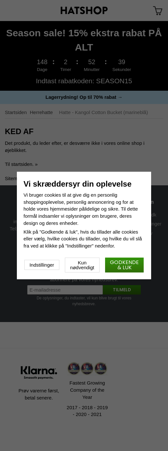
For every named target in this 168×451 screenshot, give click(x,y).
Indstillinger (42, 265)
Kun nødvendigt (82, 265)
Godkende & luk (124, 265)
